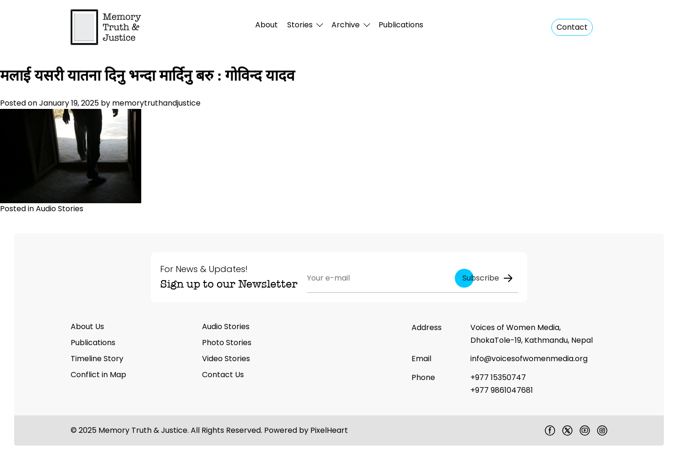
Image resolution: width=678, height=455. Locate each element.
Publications (401, 24)
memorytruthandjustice (156, 103)
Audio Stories (59, 208)
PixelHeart (329, 430)
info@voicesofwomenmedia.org (529, 358)
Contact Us (223, 374)
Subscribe (487, 278)
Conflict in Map (98, 374)
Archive (345, 24)
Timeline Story (97, 358)
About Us (87, 326)
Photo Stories (226, 342)
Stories (300, 24)
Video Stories (226, 358)
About (266, 24)
